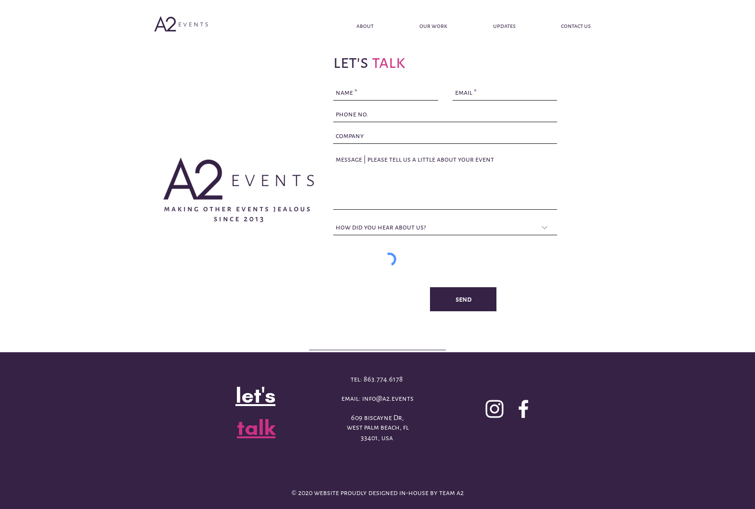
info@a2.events (388, 398)
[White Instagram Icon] (494, 409)
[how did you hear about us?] (445, 227)
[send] (463, 299)
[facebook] (523, 409)
